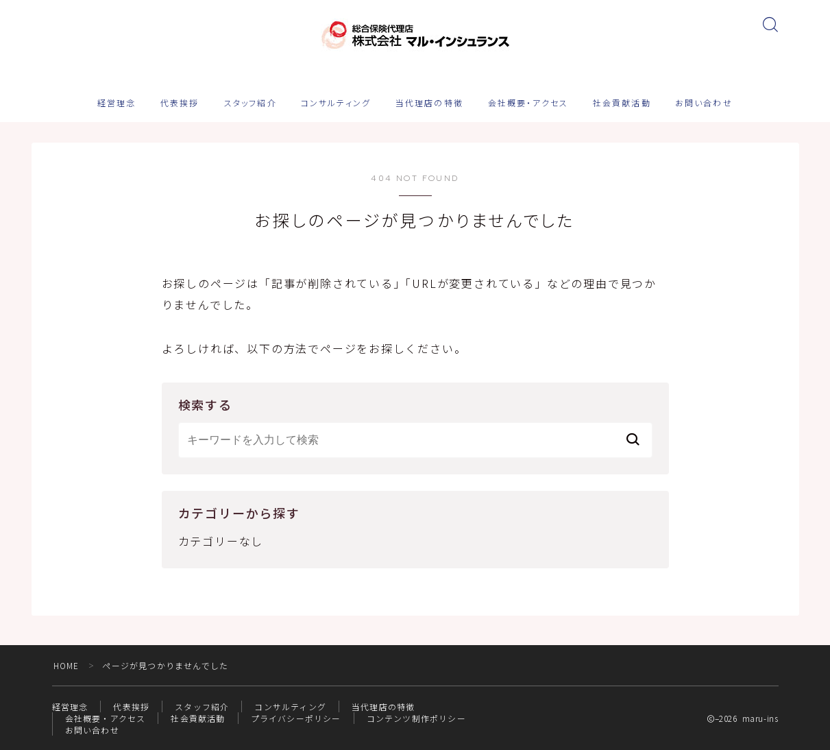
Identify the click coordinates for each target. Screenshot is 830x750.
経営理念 (116, 103)
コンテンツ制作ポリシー (416, 718)
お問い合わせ (704, 103)
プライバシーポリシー (296, 718)
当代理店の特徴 (429, 103)
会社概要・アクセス (528, 103)
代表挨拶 (179, 103)
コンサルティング (336, 103)
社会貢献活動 (622, 103)
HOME (66, 665)
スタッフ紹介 (250, 103)
